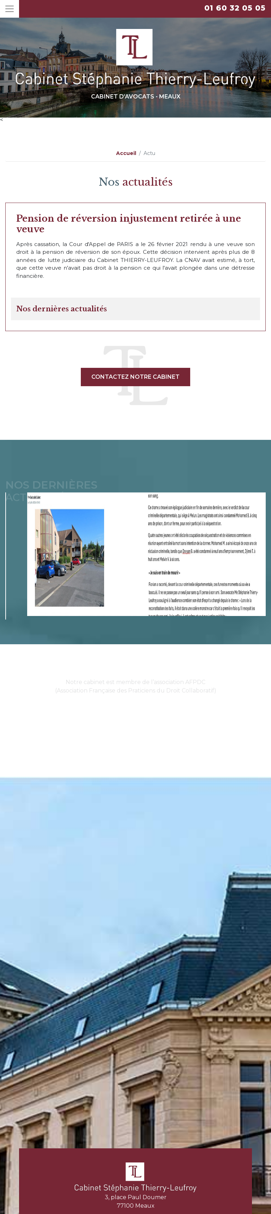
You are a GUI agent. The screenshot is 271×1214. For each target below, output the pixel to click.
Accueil (126, 153)
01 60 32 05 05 (235, 8)
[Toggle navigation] (9, 9)
